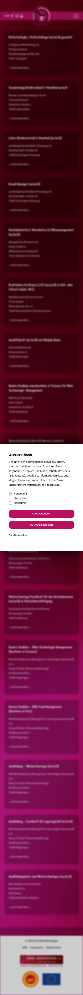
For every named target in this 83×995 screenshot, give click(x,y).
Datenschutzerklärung (31, 485)
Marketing (17, 503)
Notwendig (18, 494)
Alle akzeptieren (41, 514)
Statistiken (18, 498)
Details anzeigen (18, 536)
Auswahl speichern (41, 525)
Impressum (53, 485)
